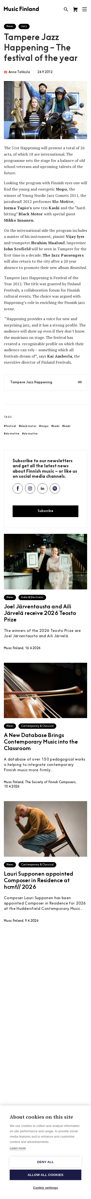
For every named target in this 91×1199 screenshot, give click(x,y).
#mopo (44, 426)
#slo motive (11, 434)
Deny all (45, 1162)
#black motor (27, 426)
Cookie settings (45, 1188)
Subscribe (45, 511)
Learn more (18, 1148)
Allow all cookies (45, 1175)
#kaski (55, 426)
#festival (10, 426)
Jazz (24, 26)
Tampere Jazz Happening (31, 382)
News (10, 26)
